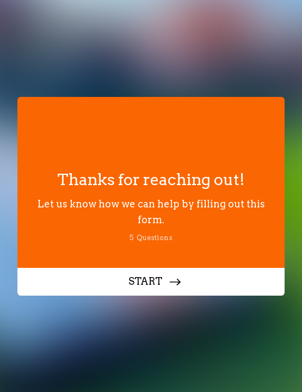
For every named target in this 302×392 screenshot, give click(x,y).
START (145, 281)
